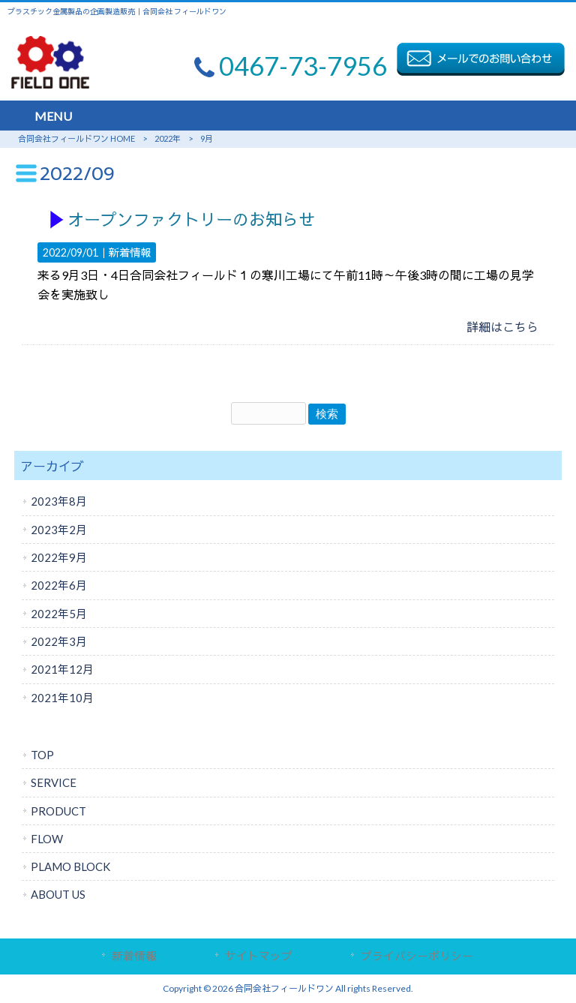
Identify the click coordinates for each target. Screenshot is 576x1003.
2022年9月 (59, 557)
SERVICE (53, 782)
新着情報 (130, 252)
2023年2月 (59, 529)
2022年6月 (59, 585)
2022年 (167, 138)
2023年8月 (59, 501)
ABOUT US (58, 894)
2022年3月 (59, 641)
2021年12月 (62, 669)
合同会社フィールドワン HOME (76, 138)
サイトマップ (258, 955)
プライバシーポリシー (417, 955)
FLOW (47, 838)
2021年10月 (62, 697)
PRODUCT (58, 811)
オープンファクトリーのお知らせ (191, 220)
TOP (42, 754)
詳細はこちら (502, 327)
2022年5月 (59, 613)
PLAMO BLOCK (70, 866)
